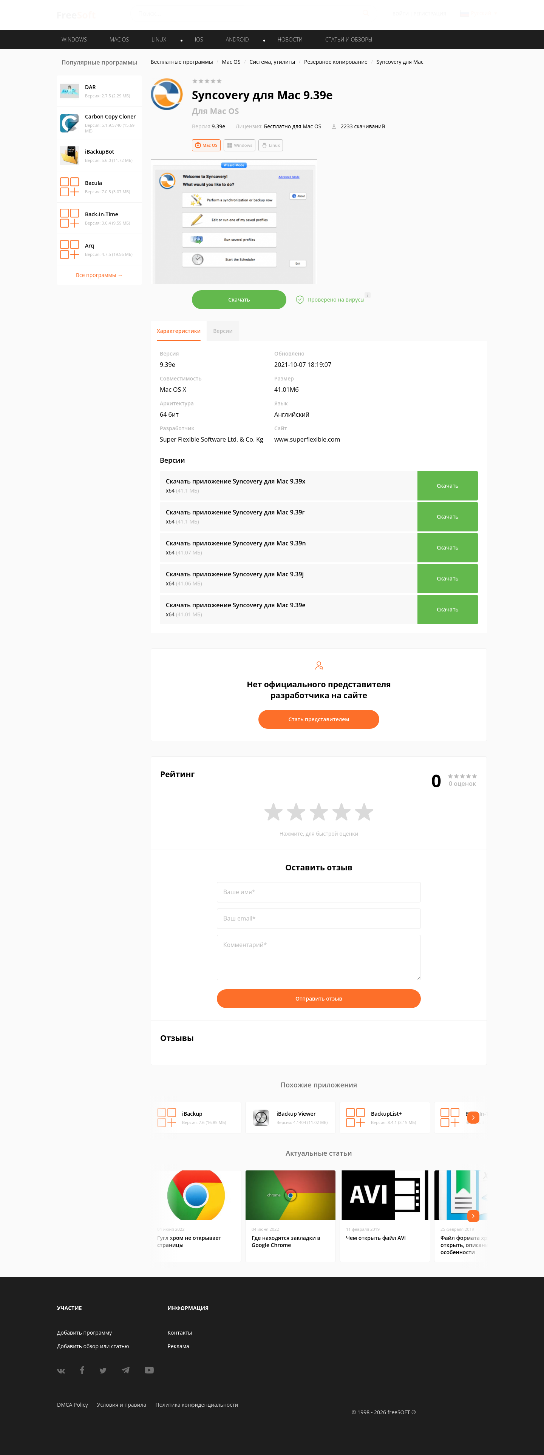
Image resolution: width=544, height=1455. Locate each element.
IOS (199, 39)
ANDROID (237, 39)
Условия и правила (121, 1404)
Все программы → (99, 275)
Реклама (178, 1346)
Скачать (239, 299)
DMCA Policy (72, 1404)
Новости (290, 39)
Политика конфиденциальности (196, 1404)
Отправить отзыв (318, 998)
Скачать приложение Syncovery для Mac (235, 481)
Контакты (180, 1332)
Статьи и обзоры (348, 39)
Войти (401, 14)
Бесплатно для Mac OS (292, 126)
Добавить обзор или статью (93, 1346)
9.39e (208, 126)
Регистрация (430, 14)
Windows (239, 145)
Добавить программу (84, 1332)
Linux (270, 145)
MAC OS (119, 39)
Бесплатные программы (182, 61)
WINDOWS (74, 39)
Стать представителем (319, 719)
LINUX (158, 39)
